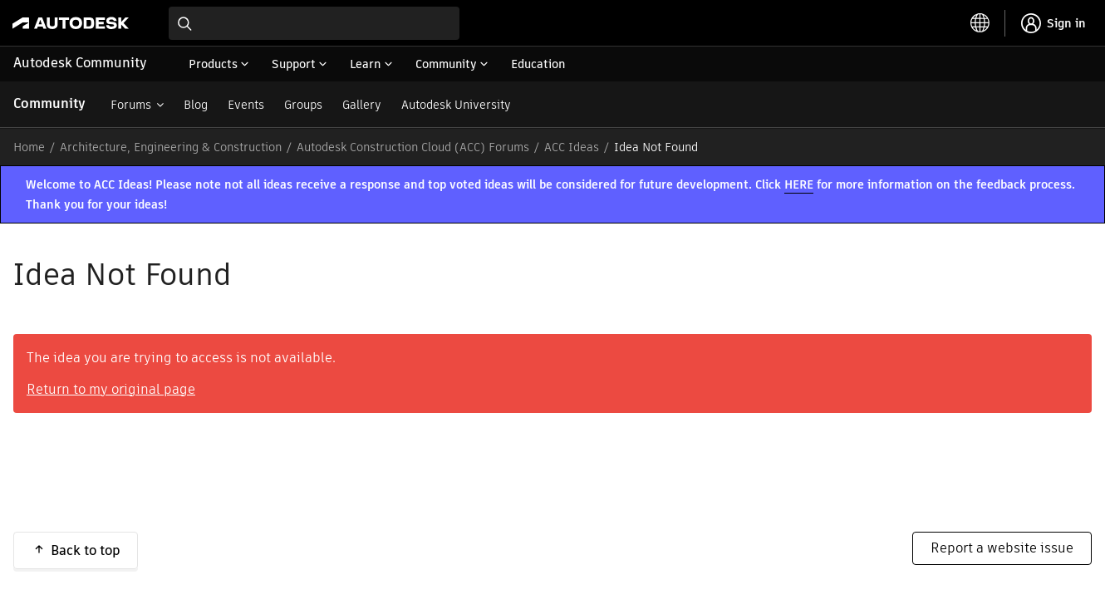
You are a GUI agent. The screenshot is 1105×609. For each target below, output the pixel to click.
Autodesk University (456, 104)
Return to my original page (111, 389)
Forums (130, 104)
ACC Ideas (571, 147)
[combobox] (314, 23)
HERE (798, 184)
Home (29, 147)
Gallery (361, 104)
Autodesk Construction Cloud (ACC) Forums (413, 147)
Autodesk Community (80, 62)
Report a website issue (1002, 547)
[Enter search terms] (314, 23)
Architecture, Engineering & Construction (171, 147)
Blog (196, 104)
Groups (303, 104)
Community (49, 103)
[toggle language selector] (980, 23)
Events (246, 104)
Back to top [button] (85, 550)
